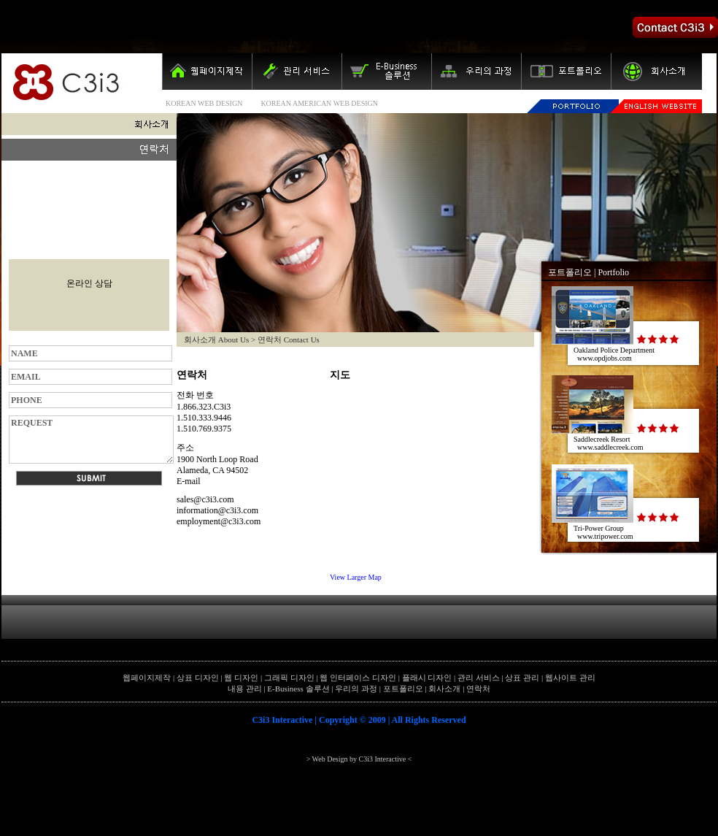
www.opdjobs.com (604, 358)
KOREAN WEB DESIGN (204, 103)
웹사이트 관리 (570, 677)
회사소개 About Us (216, 339)
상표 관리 (522, 677)
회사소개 (444, 688)
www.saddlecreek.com (610, 447)
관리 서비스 (479, 677)
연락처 (478, 688)
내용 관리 (245, 688)
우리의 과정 (356, 688)
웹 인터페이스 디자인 (358, 677)
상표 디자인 (198, 677)
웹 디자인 (241, 677)
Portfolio (613, 272)
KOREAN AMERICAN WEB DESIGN (319, 103)
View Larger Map (356, 577)
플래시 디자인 (427, 677)
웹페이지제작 (147, 677)
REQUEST (91, 439)
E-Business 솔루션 (298, 688)
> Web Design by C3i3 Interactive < (359, 759)
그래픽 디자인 (289, 677)
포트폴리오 (570, 272)
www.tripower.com (605, 536)
